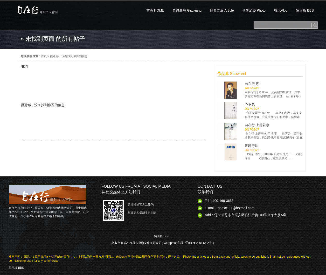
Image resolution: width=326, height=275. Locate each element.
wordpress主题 (173, 243)
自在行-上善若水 (257, 125)
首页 (44, 56)
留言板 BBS (161, 236)
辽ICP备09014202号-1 (199, 243)
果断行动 (251, 146)
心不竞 (250, 104)
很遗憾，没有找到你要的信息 (69, 56)
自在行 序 (252, 84)
